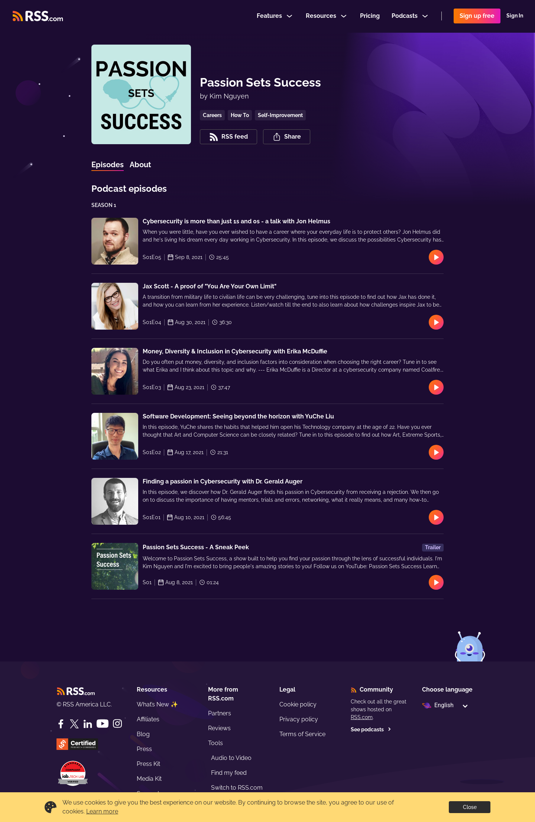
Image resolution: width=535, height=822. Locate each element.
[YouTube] (102, 723)
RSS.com (362, 717)
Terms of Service (302, 734)
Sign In (514, 16)
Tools (215, 743)
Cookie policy (298, 704)
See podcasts (371, 729)
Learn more (102, 811)
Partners (219, 713)
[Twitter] (74, 723)
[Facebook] (60, 723)
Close (470, 807)
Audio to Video (231, 757)
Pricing (370, 16)
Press (144, 749)
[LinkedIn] (87, 723)
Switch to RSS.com (237, 787)
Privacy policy (298, 719)
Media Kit (149, 778)
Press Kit (148, 763)
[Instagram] (117, 723)
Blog (143, 734)
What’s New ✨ (157, 704)
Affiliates (148, 719)
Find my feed (229, 772)
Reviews (219, 728)
